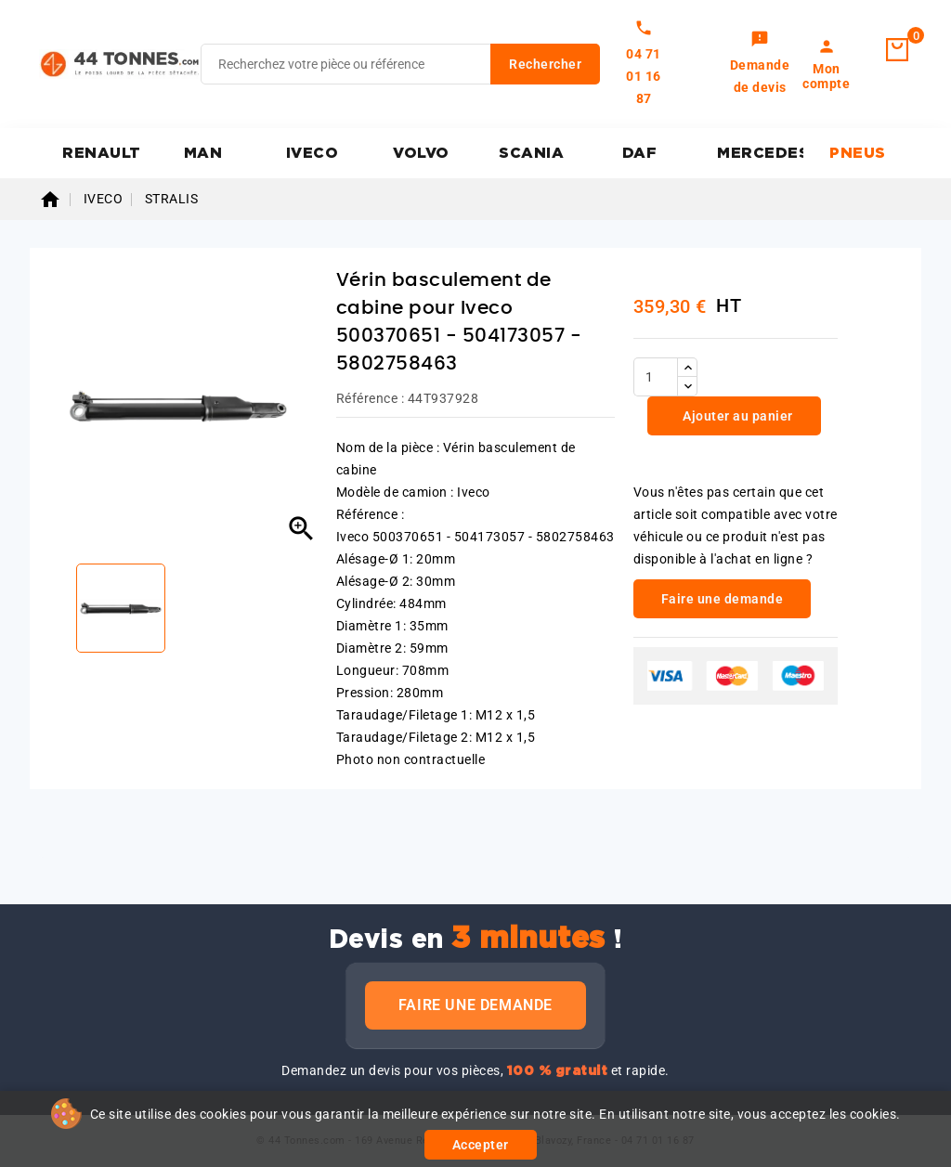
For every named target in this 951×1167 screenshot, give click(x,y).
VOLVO (421, 153)
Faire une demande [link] (722, 598)
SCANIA (531, 153)
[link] (760, 64)
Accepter (480, 1144)
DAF (640, 153)
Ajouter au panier (736, 415)
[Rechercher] (400, 64)
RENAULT (101, 153)
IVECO (312, 153)
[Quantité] (655, 376)
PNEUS (857, 153)
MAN (203, 153)
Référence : (370, 398)
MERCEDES (760, 153)
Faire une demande (475, 1005)
